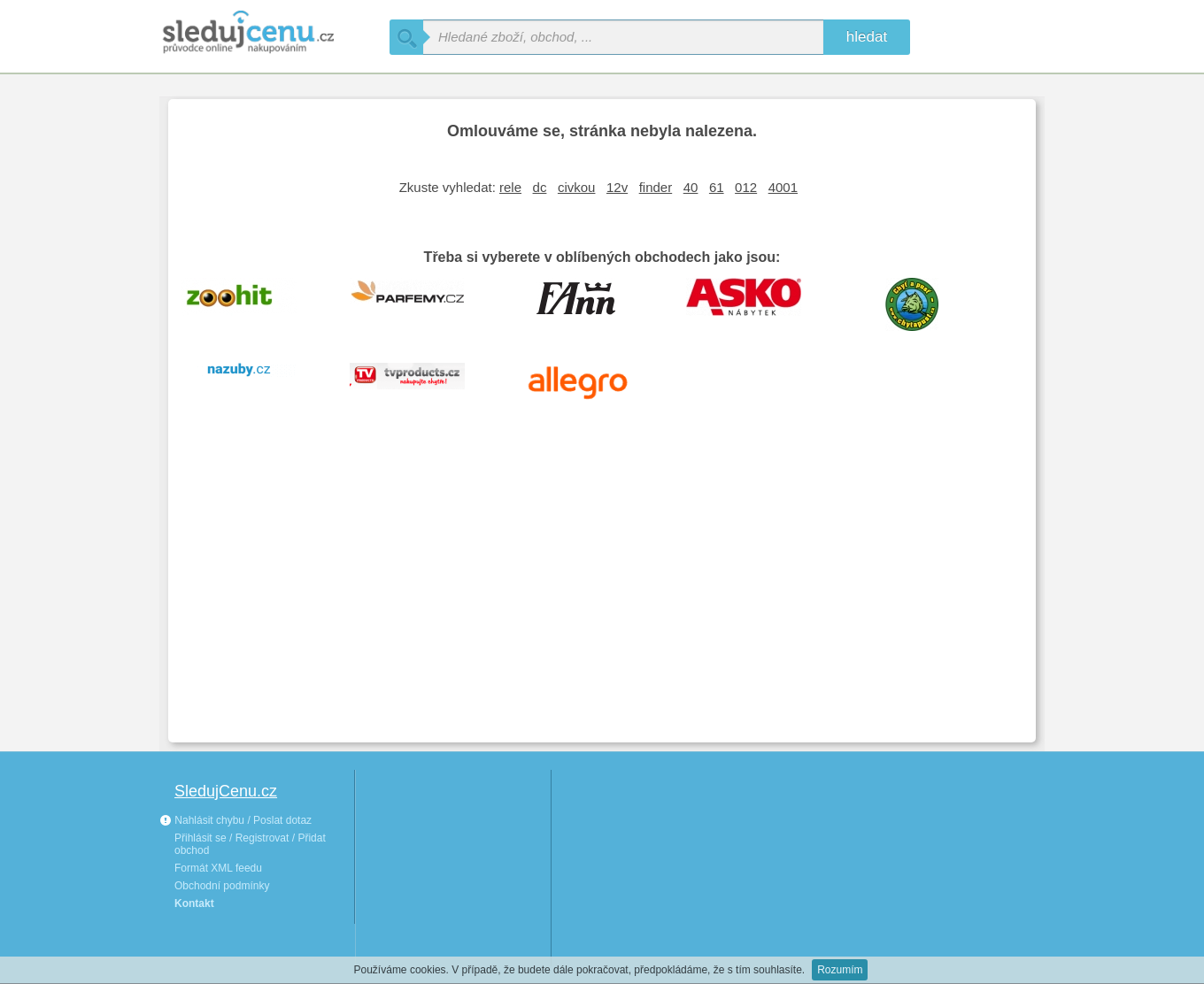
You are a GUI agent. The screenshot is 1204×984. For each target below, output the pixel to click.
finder (656, 187)
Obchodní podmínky (221, 886)
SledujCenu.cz (225, 791)
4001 (783, 187)
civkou (577, 187)
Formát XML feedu (218, 868)
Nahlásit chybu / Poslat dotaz (235, 820)
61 (716, 187)
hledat (866, 36)
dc (540, 187)
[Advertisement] (602, 596)
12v (617, 187)
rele (510, 187)
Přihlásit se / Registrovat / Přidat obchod (250, 844)
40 (690, 187)
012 (746, 187)
